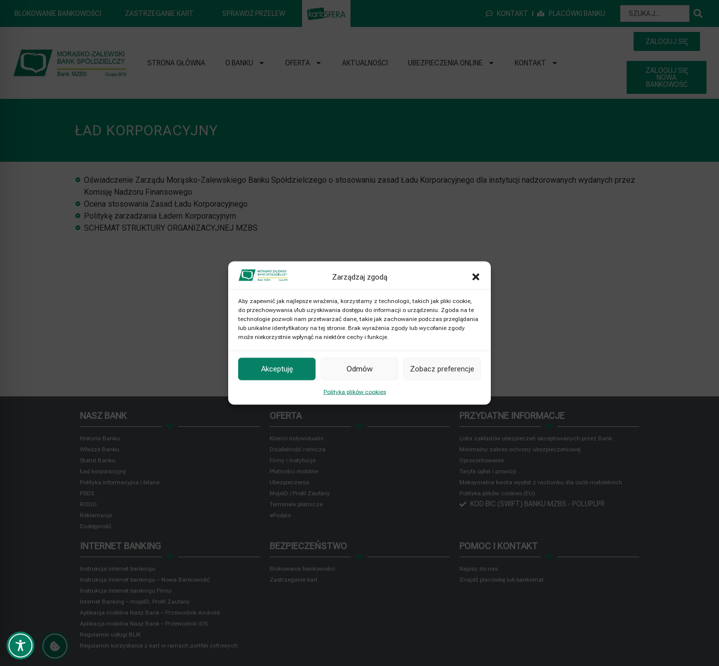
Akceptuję (277, 368)
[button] (476, 277)
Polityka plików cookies (355, 391)
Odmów (359, 368)
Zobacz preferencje (442, 368)
